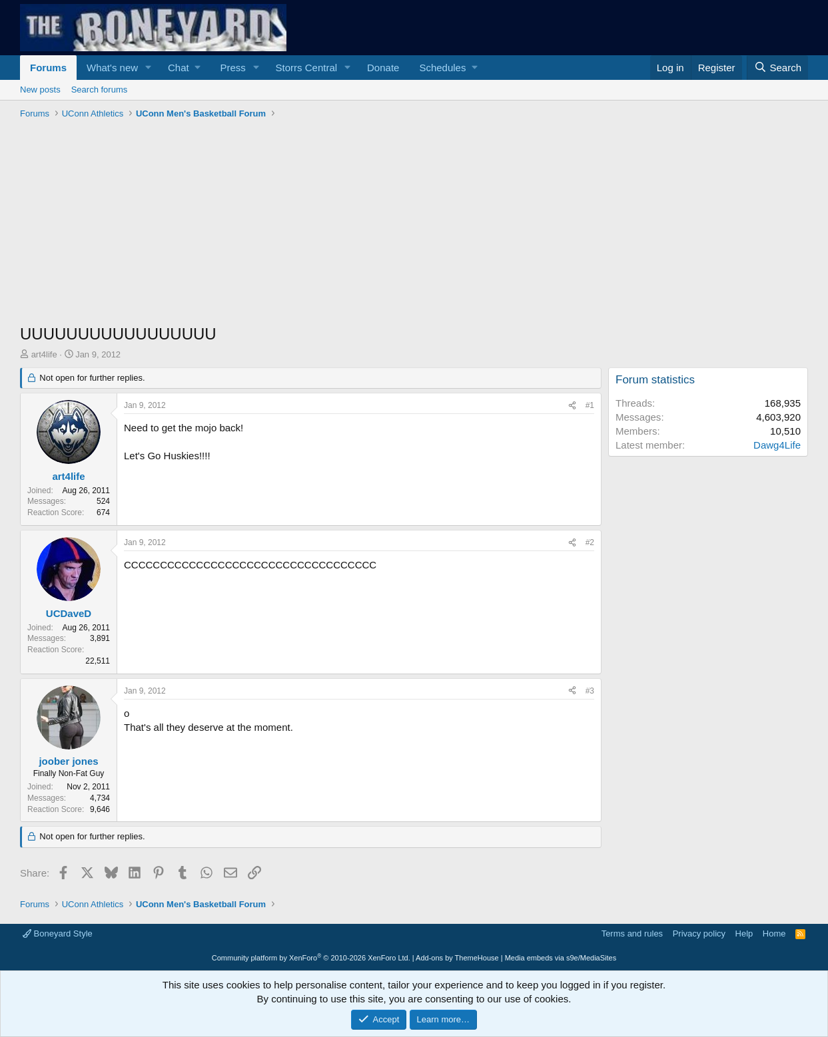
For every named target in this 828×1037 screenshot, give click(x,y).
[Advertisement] (414, 223)
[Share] (572, 405)
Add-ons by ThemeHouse (457, 958)
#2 (590, 542)
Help (744, 933)
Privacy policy (699, 933)
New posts (40, 90)
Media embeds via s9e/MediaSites (561, 958)
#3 (590, 691)
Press (232, 67)
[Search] (777, 67)
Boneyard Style (58, 933)
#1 (590, 405)
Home (774, 933)
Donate (383, 67)
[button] (148, 67)
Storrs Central (307, 67)
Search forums (99, 90)
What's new (112, 67)
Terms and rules (632, 933)
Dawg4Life (777, 445)
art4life (44, 354)
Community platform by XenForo (311, 958)
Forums (48, 67)
